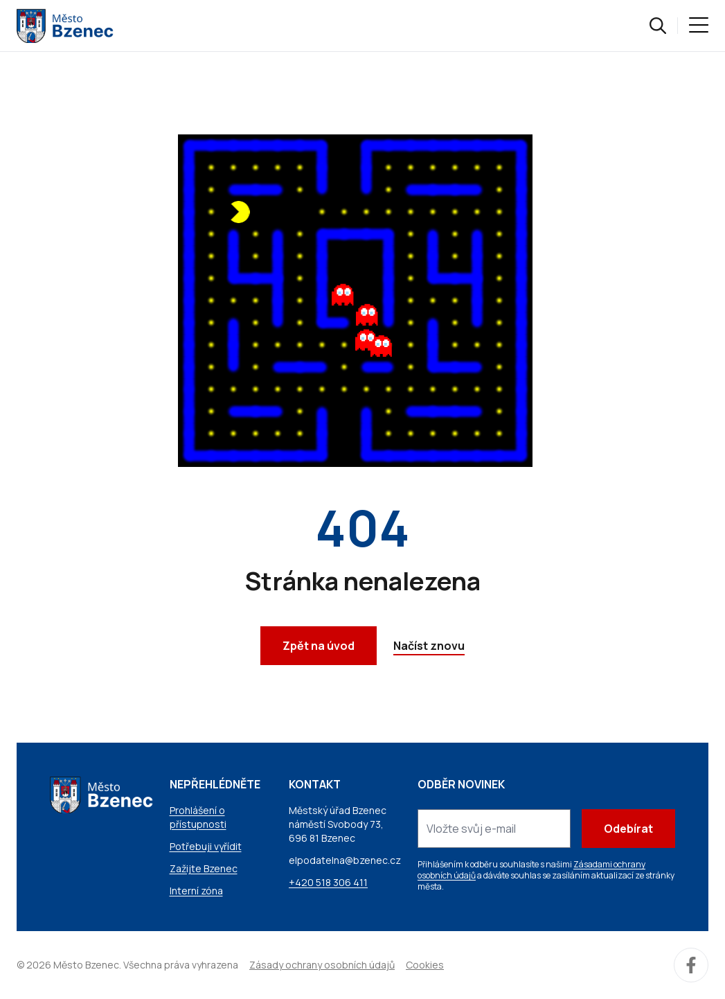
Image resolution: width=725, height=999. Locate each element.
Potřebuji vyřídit (206, 846)
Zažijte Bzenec (204, 868)
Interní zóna (196, 890)
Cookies (425, 964)
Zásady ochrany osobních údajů (322, 964)
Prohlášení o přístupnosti (198, 817)
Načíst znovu (429, 645)
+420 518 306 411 (328, 882)
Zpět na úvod (319, 645)
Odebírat (628, 828)
